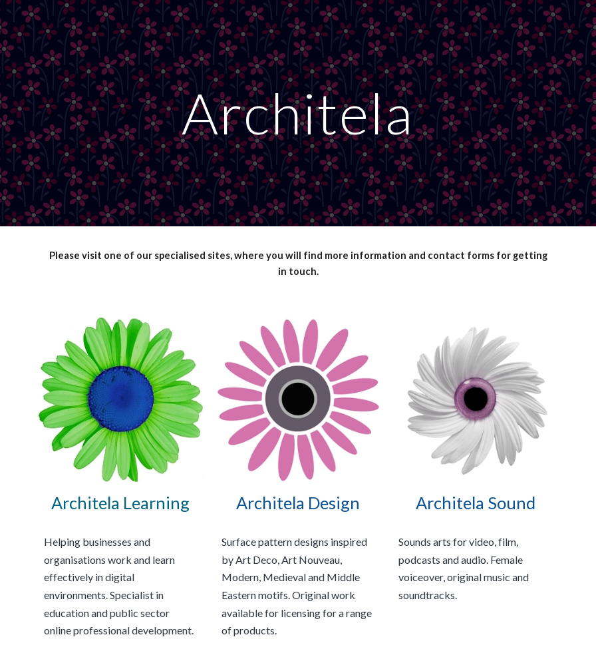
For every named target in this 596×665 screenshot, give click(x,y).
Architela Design (298, 503)
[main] (297, 112)
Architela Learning (120, 503)
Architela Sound (475, 503)
